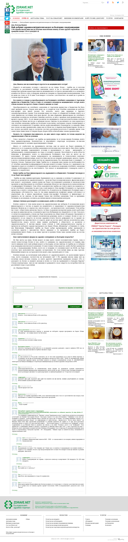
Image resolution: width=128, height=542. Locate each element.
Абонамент (88, 521)
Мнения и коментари (73, 18)
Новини (16, 18)
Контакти (118, 18)
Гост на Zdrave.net (11, 525)
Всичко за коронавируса (98, 28)
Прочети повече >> (100, 67)
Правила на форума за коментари (71, 288)
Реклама (88, 525)
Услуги (109, 18)
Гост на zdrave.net (54, 18)
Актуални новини (11, 519)
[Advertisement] (87, 8)
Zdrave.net (54, 538)
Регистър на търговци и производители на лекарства (62, 527)
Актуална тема (37, 18)
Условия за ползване (111, 519)
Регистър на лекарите (52, 519)
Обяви (28, 519)
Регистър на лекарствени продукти (57, 525)
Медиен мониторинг (92, 523)
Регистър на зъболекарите (54, 521)
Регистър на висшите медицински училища (59, 523)
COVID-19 (25, 18)
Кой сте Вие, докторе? (94, 18)
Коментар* (47, 297)
